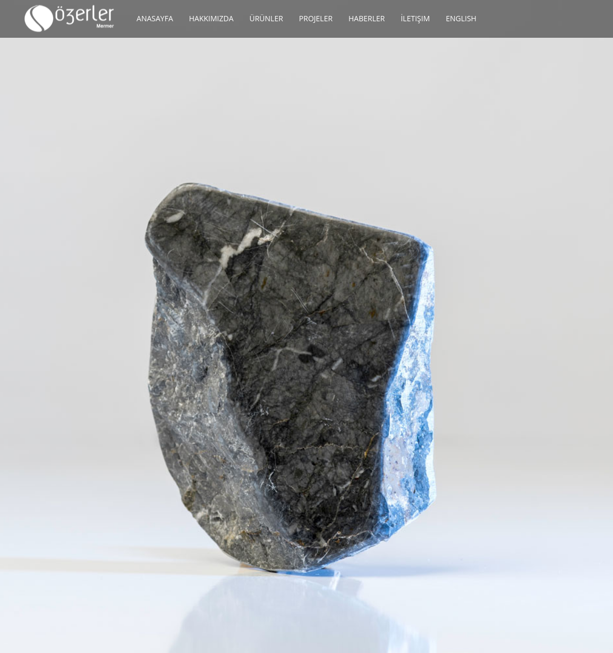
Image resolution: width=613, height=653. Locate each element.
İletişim (415, 18)
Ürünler (266, 18)
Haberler (366, 18)
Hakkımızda (211, 18)
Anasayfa (155, 18)
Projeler (316, 18)
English (461, 18)
